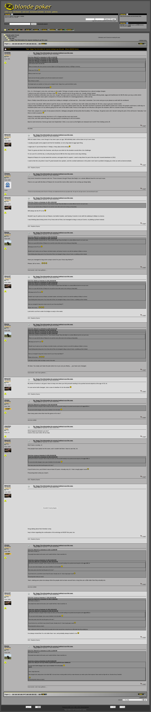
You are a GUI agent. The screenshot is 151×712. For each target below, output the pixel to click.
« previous (141, 40)
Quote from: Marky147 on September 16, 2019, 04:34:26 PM (42, 237)
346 (21, 44)
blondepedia (17, 12)
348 (27, 44)
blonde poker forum (12, 35)
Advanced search (42, 24)
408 (39, 44)
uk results (48, 12)
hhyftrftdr (7, 52)
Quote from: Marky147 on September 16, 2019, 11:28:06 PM (42, 549)
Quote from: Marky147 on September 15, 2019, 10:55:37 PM (43, 60)
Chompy (7, 173)
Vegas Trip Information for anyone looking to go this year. (29, 40)
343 (13, 44)
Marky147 (7, 134)
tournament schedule (37, 12)
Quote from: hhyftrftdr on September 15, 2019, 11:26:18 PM (42, 58)
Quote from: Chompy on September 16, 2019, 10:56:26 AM (42, 202)
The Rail (11, 38)
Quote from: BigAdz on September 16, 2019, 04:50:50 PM (42, 280)
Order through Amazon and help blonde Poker (130, 16)
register (22, 16)
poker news (8, 12)
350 (33, 44)
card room (25, 12)
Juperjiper (7, 426)
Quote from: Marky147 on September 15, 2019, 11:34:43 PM (42, 57)
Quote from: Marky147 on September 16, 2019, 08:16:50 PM (42, 404)
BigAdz (6, 232)
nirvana (6, 400)
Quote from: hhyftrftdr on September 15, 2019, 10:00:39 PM (43, 62)
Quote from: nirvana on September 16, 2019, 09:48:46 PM (42, 455)
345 (18, 44)
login (18, 16)
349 (30, 44)
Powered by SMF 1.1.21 (67, 707)
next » (145, 40)
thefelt (129, 26)
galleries (55, 12)
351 (35, 44)
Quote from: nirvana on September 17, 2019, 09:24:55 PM (42, 597)
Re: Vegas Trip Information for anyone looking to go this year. (53, 53)
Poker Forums (12, 37)
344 (16, 44)
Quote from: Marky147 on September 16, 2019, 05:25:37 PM (42, 328)
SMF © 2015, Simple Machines (81, 707)
